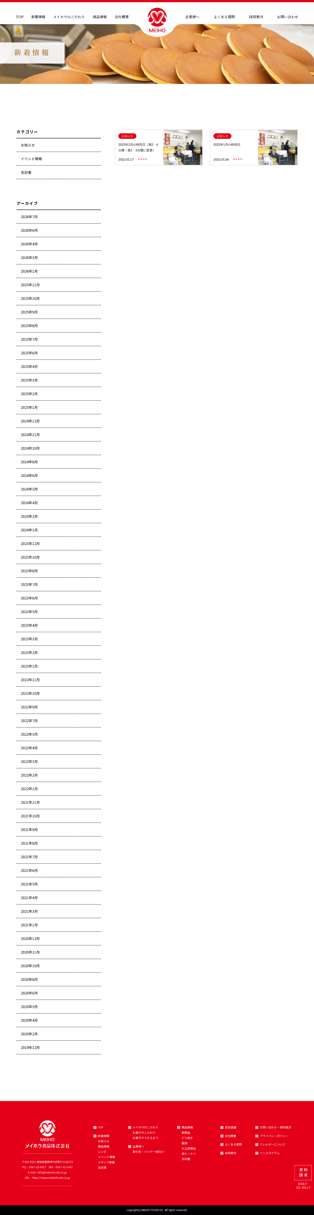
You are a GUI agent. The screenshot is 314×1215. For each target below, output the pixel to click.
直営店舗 (230, 1127)
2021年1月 (29, 926)
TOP (19, 16)
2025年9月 (29, 314)
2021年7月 (29, 858)
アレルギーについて (272, 1144)
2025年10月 (30, 300)
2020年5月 (29, 1008)
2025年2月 (29, 395)
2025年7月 (29, 341)
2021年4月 (29, 899)
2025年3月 (29, 382)
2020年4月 (29, 1022)
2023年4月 (29, 627)
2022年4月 (29, 749)
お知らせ (28, 147)
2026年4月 (29, 245)
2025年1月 (29, 409)
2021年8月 (29, 845)
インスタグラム (270, 1153)
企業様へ (192, 16)
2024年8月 (29, 463)
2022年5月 (29, 736)
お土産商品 (189, 1148)
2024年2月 (29, 518)
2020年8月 (29, 981)
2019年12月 (30, 1049)
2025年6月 (29, 354)
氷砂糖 (186, 1159)
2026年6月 (29, 232)
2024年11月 (30, 436)
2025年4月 (29, 368)
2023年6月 (29, 600)
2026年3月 (29, 259)
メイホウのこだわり (69, 16)
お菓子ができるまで (145, 1137)
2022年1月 (29, 790)
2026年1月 (29, 273)
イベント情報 (31, 160)
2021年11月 (30, 804)
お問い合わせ (287, 16)
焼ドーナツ (189, 1153)
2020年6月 (29, 995)
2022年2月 (29, 777)
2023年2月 (29, 654)
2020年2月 (29, 1035)
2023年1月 (29, 668)
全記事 (26, 174)
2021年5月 (29, 886)
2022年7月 (29, 722)
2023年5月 (29, 613)
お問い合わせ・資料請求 (275, 1127)
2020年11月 (30, 954)
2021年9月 (29, 831)
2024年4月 (29, 504)
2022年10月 (30, 695)
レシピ (102, 1151)
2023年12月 (30, 545)
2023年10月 (30, 559)
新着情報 (38, 16)
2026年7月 (29, 218)
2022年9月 (29, 709)
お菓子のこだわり (144, 1132)
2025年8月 (29, 327)
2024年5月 (29, 491)
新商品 (186, 1132)
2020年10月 (30, 967)
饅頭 (184, 1143)
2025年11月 (30, 286)
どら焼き (187, 1137)
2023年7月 (29, 586)
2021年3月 (29, 913)
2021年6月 (29, 872)
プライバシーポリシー (274, 1135)
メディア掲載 (106, 1162)
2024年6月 (29, 477)
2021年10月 (30, 817)
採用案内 (256, 16)
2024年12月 (30, 423)
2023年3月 (29, 640)
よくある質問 (224, 16)
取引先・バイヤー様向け (148, 1151)
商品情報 (100, 16)
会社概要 (122, 16)
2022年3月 (29, 763)
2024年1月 (29, 531)
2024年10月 (30, 450)
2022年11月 (30, 681)
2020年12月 (30, 940)
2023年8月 (29, 572)
